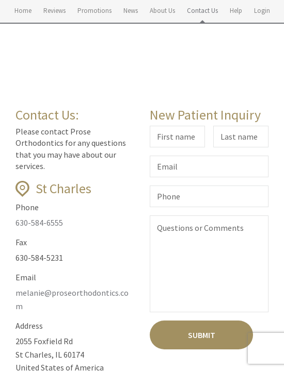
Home (22, 10)
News (130, 10)
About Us (162, 10)
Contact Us (202, 10)
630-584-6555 (39, 222)
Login (262, 10)
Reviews (54, 10)
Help (236, 10)
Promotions (94, 10)
